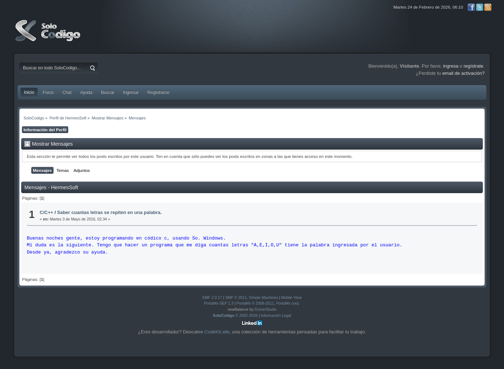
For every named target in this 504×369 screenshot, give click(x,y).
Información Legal (276, 315)
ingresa (450, 66)
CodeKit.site (217, 331)
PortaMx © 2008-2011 (255, 303)
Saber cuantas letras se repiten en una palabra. (109, 212)
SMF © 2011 (236, 297)
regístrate (473, 66)
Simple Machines (263, 297)
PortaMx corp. (288, 303)
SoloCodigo (48, 36)
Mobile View (291, 297)
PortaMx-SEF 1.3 (218, 303)
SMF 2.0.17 (212, 297)
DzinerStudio (266, 309)
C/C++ (47, 212)
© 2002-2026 (235, 315)
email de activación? (463, 73)
